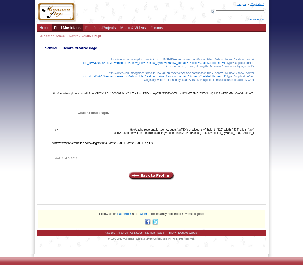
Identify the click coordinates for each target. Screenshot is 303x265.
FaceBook (124, 215)
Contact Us (136, 234)
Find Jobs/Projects (100, 29)
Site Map (150, 234)
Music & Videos (133, 29)
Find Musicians (67, 29)
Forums (156, 29)
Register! (257, 4)
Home (44, 29)
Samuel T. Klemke (67, 37)
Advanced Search (256, 21)
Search (161, 234)
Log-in (241, 4)
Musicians (46, 37)
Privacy (172, 234)
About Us (123, 234)
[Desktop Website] (188, 234)
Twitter (142, 215)
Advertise (110, 234)
